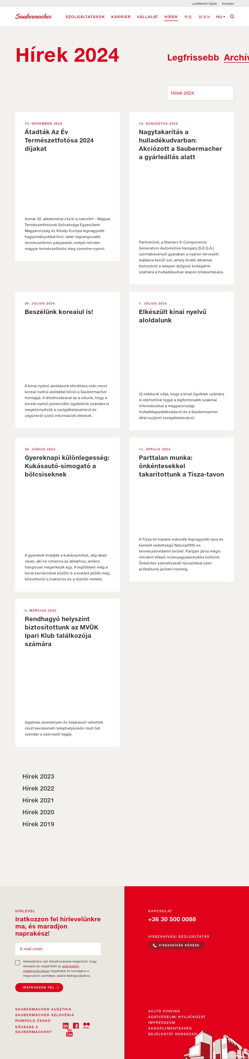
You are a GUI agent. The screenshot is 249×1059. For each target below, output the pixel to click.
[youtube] (69, 1032)
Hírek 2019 (38, 824)
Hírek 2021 (38, 800)
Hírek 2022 (38, 788)
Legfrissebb (193, 57)
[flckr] (86, 1025)
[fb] (76, 1025)
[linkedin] (65, 1025)
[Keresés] (232, 16)
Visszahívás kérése (179, 945)
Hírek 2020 (38, 812)
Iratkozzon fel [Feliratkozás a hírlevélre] (38, 987)
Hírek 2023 (38, 776)
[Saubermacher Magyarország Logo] (33, 15)
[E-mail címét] (58, 949)
